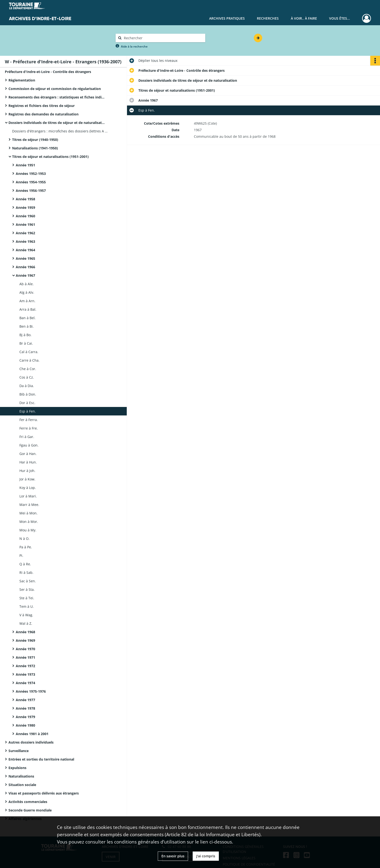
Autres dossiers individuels (31, 742)
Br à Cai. (26, 343)
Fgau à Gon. (29, 445)
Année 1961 (25, 224)
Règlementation (21, 80)
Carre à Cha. (29, 360)
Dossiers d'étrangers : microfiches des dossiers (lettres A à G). (60, 131)
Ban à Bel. (27, 318)
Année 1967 (25, 275)
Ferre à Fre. (28, 428)
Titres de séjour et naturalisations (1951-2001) (50, 156)
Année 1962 (25, 233)
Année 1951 (25, 165)
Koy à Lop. (27, 487)
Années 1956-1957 (31, 190)
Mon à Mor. (28, 521)
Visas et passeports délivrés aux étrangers (43, 793)
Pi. (21, 555)
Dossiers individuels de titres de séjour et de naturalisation (56, 122)
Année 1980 (25, 725)
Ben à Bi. (26, 326)
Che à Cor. (27, 368)
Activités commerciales (27, 801)
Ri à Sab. (26, 572)
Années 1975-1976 (31, 691)
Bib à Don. (27, 394)
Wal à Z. (25, 623)
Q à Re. (25, 564)
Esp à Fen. (27, 411)
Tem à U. (26, 606)
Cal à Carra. (28, 351)
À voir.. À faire (304, 18)
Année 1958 (25, 199)
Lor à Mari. (28, 496)
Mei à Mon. (28, 513)
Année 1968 (25, 632)
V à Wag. (26, 615)
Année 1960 (25, 216)
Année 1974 (25, 683)
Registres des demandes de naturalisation (43, 114)
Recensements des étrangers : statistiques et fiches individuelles (56, 97)
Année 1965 (25, 258)
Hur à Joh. (27, 470)
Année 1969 (25, 640)
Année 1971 (25, 657)
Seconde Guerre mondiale (30, 810)
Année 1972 (25, 666)
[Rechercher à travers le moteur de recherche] (163, 38)
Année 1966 (25, 267)
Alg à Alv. (26, 292)
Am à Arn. (27, 301)
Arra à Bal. (27, 309)
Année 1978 (25, 708)
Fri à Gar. (26, 436)
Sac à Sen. (27, 581)
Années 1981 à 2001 (32, 733)
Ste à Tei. (26, 598)
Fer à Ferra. (28, 419)
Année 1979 (25, 716)
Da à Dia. (26, 385)
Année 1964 (25, 250)
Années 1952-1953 (31, 173)
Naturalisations (21, 776)
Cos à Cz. (26, 377)
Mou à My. (27, 530)
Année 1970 (25, 649)
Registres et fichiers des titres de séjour (41, 105)
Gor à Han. (28, 453)
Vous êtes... (339, 18)
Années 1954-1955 (31, 182)
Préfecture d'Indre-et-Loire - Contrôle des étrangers (48, 71)
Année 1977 (25, 700)
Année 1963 (25, 241)
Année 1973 (25, 674)
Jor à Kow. (27, 479)
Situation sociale (22, 784)
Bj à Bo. (25, 335)
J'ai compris (205, 856)
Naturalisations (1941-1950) (35, 148)
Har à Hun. (28, 462)
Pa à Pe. (25, 547)
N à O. (24, 538)
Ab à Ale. (26, 284)
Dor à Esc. (27, 402)
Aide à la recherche (134, 46)
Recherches (268, 18)
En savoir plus (172, 856)
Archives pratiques (227, 18)
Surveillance (18, 750)
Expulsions (17, 767)
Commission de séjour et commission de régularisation (54, 88)
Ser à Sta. (27, 589)
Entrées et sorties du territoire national (41, 759)
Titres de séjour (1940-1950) (35, 139)
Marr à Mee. (29, 504)
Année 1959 (25, 207)
